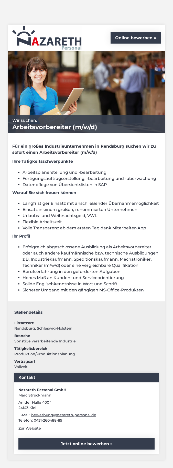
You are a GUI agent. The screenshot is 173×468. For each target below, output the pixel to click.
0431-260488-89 (48, 420)
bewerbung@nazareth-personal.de (63, 415)
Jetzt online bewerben (85, 443)
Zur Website (29, 428)
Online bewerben (134, 37)
